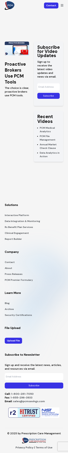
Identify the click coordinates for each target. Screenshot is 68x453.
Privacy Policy (24, 447)
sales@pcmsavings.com (29, 401)
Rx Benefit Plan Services (19, 227)
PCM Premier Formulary (19, 280)
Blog (7, 303)
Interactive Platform (17, 215)
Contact (51, 5)
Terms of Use (44, 447)
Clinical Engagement (17, 233)
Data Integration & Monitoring (22, 221)
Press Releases (14, 274)
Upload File (13, 340)
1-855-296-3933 (21, 397)
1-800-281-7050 (22, 394)
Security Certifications (18, 315)
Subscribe (48, 95)
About (8, 268)
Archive (9, 309)
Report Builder (13, 239)
